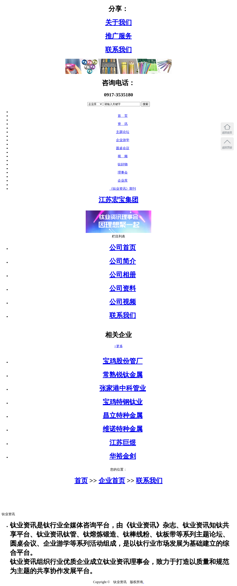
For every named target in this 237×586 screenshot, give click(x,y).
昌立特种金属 (123, 415)
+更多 (118, 346)
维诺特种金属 (123, 429)
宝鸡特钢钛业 (123, 402)
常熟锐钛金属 (123, 374)
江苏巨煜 (122, 442)
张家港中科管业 (122, 388)
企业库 (123, 180)
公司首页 (122, 247)
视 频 (123, 156)
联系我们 (118, 49)
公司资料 (122, 288)
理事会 (123, 172)
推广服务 (118, 36)
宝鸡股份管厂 (123, 361)
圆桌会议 (122, 148)
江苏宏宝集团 (118, 199)
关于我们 (118, 22)
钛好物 (123, 164)
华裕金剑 (122, 456)
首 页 (123, 115)
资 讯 (123, 124)
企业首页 (112, 480)
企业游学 (122, 140)
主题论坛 (122, 132)
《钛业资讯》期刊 (122, 188)
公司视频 (122, 302)
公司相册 (122, 274)
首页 (81, 480)
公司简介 (122, 261)
